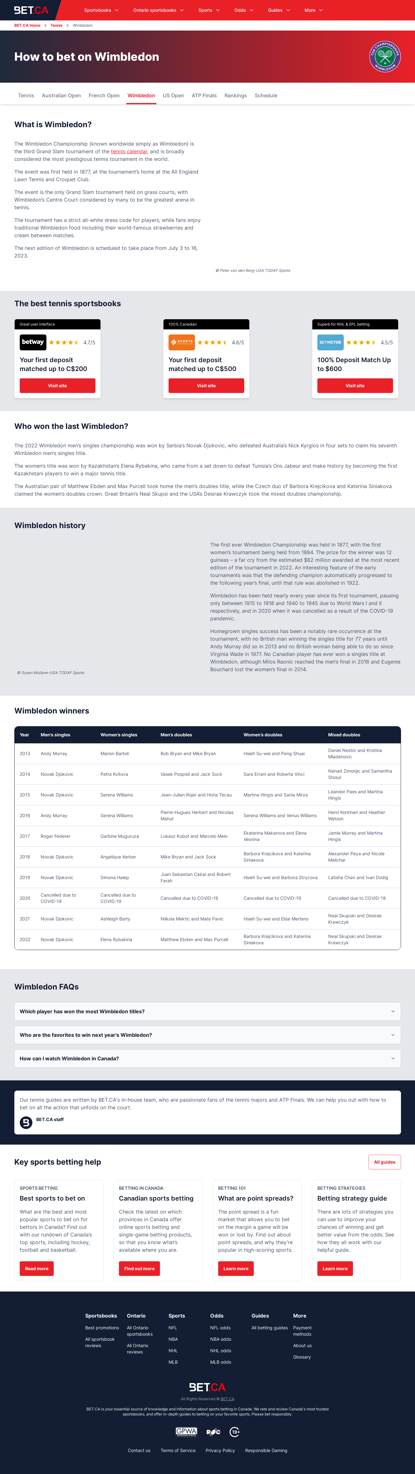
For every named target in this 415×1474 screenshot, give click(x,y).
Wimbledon (141, 95)
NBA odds (220, 1339)
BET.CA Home (27, 25)
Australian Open (61, 95)
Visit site (57, 385)
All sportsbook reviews (100, 1342)
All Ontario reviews (137, 1348)
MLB (173, 1362)
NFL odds (220, 1327)
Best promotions (102, 1327)
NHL (173, 1350)
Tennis (57, 25)
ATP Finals (204, 95)
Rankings (236, 95)
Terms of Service (178, 1450)
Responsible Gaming (266, 1450)
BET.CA (227, 1398)
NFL (173, 1327)
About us (302, 1345)
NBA (173, 1339)
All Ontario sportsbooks (140, 1331)
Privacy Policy (220, 1450)
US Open (173, 95)
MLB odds (220, 1362)
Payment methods (302, 1331)
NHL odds (220, 1350)
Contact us (139, 1450)
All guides (385, 1162)
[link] (103, 1315)
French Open (104, 95)
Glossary (302, 1357)
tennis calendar (129, 151)
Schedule (266, 95)
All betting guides (270, 1327)
